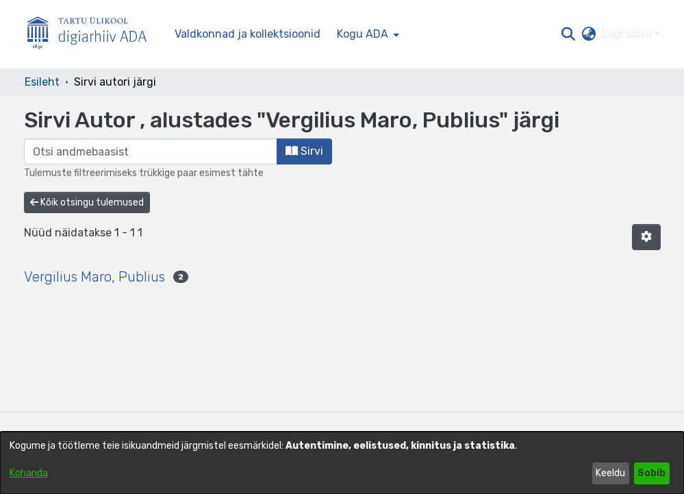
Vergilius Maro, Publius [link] (94, 277)
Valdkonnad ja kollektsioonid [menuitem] (247, 33)
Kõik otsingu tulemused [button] (87, 202)
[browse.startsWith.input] (150, 151)
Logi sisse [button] (628, 33)
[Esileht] (92, 34)
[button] (568, 34)
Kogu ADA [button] (362, 33)
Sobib (651, 473)
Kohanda (29, 473)
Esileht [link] (42, 81)
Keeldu (610, 473)
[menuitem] (366, 34)
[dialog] (342, 463)
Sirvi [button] (304, 151)
